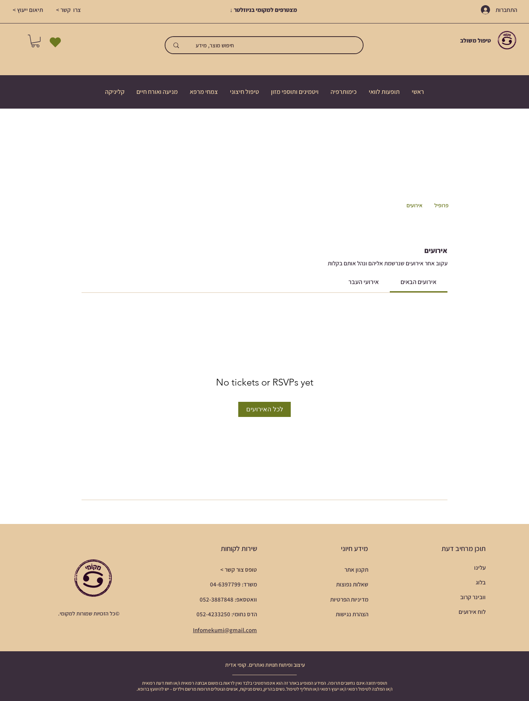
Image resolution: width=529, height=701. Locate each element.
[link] (418, 282)
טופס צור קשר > (238, 569)
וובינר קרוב (473, 597)
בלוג (481, 582)
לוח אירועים (472, 611)
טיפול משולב (476, 40)
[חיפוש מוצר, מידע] (277, 45)
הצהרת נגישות (352, 614)
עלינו (480, 567)
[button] (35, 41)
